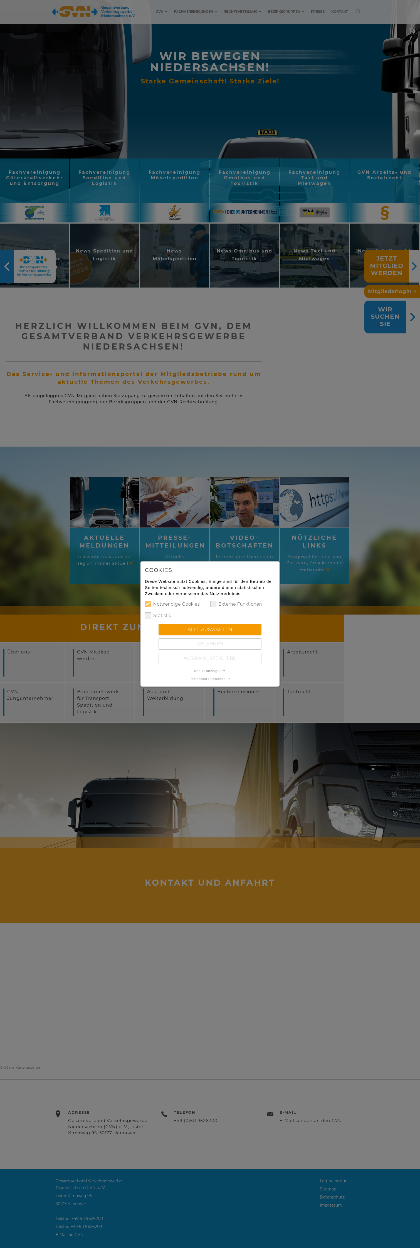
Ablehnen (210, 644)
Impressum (198, 678)
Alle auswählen (210, 629)
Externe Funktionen (236, 604)
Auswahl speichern (210, 658)
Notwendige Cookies (172, 604)
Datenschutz (221, 678)
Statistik (158, 615)
